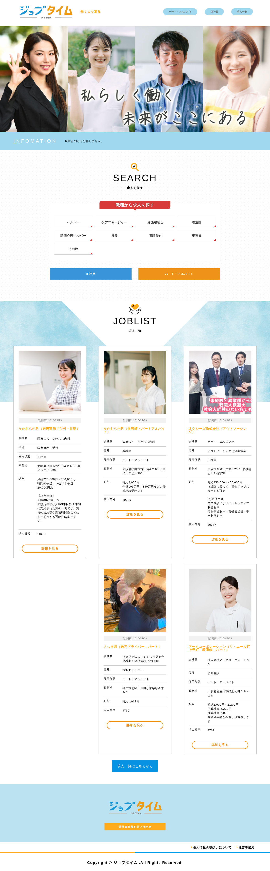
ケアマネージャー (114, 222)
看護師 (197, 222)
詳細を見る (49, 549)
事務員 (197, 235)
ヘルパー (73, 222)
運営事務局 (245, 847)
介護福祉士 (155, 222)
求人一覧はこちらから (135, 767)
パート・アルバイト (180, 11)
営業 (114, 235)
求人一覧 (242, 11)
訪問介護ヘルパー (73, 235)
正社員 (214, 11)
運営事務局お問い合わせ (135, 827)
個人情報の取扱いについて (210, 847)
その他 (73, 249)
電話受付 (155, 235)
